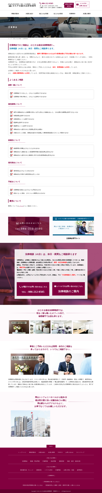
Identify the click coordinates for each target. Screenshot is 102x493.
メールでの (82, 5)
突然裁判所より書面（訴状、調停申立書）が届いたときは (63, 485)
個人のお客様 (17, 38)
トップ (10, 38)
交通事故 (25, 461)
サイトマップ (80, 452)
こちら (21, 206)
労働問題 (45, 461)
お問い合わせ (69, 452)
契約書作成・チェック (26, 470)
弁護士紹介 (42, 452)
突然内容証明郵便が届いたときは (33, 485)
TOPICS (60, 452)
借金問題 (53, 461)
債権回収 (61, 461)
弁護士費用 (51, 452)
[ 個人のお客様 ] (51, 458)
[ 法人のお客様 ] (51, 466)
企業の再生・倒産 (69, 470)
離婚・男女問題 (35, 461)
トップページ (22, 452)
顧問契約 (79, 470)
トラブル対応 (49, 470)
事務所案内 (32, 452)
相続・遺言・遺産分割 (73, 461)
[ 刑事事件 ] (51, 475)
